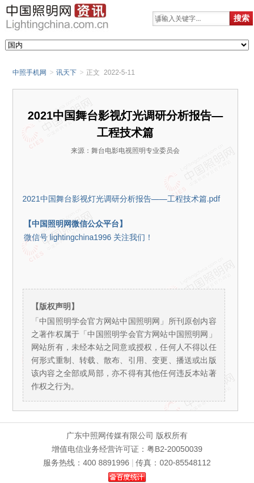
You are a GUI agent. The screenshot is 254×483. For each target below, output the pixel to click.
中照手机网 (29, 72)
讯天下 (66, 72)
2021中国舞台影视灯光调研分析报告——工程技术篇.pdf (122, 198)
